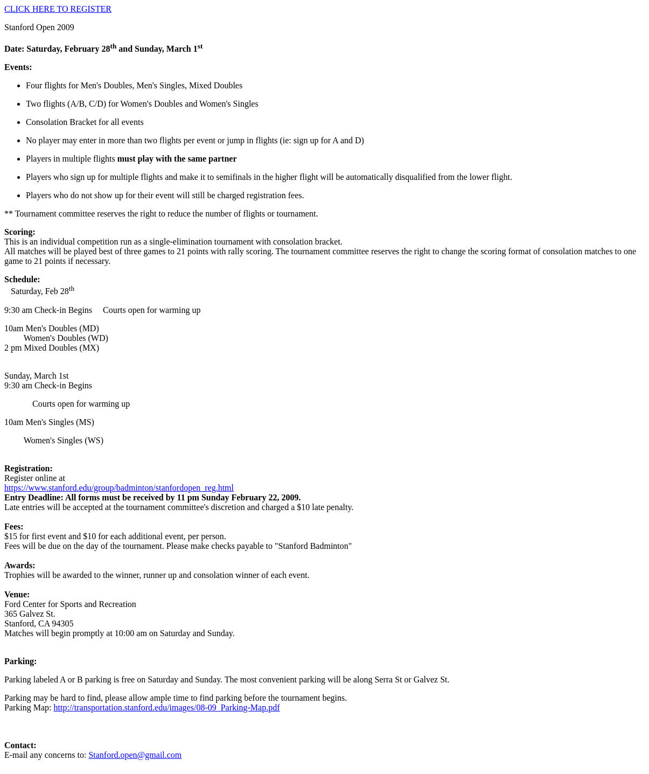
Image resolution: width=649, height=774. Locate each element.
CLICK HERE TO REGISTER (57, 8)
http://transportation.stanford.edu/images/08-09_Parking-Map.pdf (167, 707)
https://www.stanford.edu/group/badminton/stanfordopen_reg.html (119, 487)
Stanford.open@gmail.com (135, 754)
